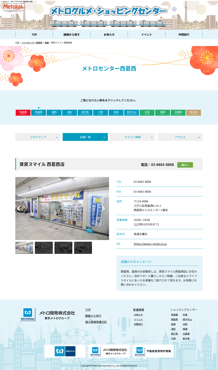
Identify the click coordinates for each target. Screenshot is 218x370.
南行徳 (85, 112)
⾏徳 (173, 338)
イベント (146, 34)
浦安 (70, 112)
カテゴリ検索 (132, 137)
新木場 (193, 112)
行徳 (101, 112)
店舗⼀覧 (85, 137)
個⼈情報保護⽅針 (96, 322)
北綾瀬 (178, 112)
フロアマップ (38, 137)
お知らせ (109, 34)
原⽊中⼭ (187, 319)
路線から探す (72, 34)
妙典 (116, 112)
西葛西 (39, 112)
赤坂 (147, 112)
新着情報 (138, 309)
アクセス (180, 137)
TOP (34, 34)
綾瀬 (162, 112)
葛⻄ (173, 324)
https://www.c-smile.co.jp (150, 244)
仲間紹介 (183, 34)
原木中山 (131, 112)
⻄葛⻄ (174, 319)
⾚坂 (185, 324)
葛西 (54, 112)
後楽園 (23, 112)
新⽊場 (186, 338)
